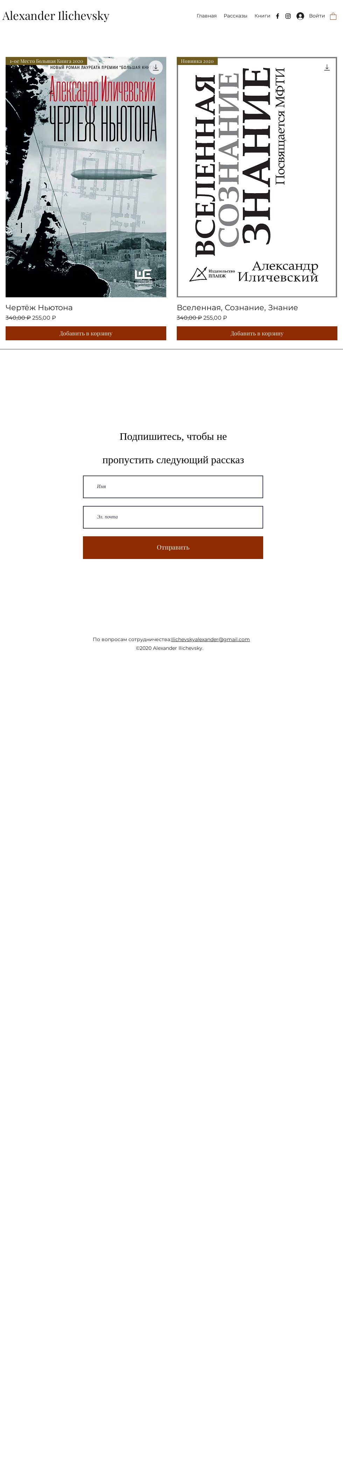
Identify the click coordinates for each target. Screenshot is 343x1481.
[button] (333, 16)
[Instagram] (288, 16)
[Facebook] (277, 16)
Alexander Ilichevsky (56, 15)
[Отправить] (173, 547)
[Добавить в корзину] (86, 333)
